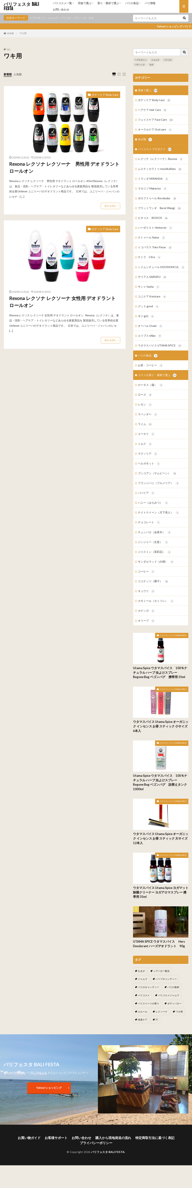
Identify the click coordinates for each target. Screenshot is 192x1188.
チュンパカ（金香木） (154, 532)
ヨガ (91, 17)
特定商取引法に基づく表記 (154, 1138)
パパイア (146, 493)
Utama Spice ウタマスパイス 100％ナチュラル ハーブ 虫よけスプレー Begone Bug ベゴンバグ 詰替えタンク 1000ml (160, 782)
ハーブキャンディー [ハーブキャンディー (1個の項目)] (166, 978)
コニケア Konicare (152, 297)
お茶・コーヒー (150, 365)
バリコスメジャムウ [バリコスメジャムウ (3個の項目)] (168, 995)
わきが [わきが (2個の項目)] (141, 970)
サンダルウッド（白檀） (156, 562)
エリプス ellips (150, 336)
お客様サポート (56, 1138)
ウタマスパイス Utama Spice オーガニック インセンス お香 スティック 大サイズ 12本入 (160, 838)
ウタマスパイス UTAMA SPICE (160, 346)
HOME (10, 33)
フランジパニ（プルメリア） (158, 483)
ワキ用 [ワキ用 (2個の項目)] (179, 1011)
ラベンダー (147, 414)
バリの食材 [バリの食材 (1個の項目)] (173, 987)
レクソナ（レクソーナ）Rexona (160, 159)
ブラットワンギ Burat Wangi (159, 208)
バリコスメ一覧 (62, 3)
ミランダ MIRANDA (153, 179)
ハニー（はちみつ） (153, 503)
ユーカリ (146, 434)
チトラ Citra (149, 257)
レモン (145, 405)
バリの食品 (132, 3)
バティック (79, 17)
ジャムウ (53, 17)
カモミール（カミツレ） (156, 601)
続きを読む (110, 205)
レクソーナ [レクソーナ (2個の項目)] (161, 1011)
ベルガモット (149, 464)
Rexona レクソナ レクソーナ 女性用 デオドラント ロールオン (62, 301)
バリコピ (65, 17)
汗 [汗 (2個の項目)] (157, 1019)
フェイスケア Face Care (155, 120)
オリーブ (146, 621)
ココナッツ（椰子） (153, 581)
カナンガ (146, 611)
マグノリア (147, 454)
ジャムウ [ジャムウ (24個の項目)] (142, 978)
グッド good (148, 306)
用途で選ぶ (84, 3)
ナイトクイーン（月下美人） (158, 513)
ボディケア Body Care (105, 94)
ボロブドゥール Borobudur (157, 198)
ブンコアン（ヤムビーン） (157, 473)
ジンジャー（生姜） (153, 542)
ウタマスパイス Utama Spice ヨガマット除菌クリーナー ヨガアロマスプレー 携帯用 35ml (160, 892)
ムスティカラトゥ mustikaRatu (160, 169)
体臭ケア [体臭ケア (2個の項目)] (142, 1019)
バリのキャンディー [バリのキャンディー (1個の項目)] (148, 987)
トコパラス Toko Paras (155, 247)
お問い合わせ (61, 9)
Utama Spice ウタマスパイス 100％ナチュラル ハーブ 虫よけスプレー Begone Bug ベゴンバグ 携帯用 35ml (160, 672)
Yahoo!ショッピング (49, 1087)
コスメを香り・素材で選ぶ (157, 375)
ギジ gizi (146, 316)
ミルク (145, 444)
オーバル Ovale (150, 326)
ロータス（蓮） (150, 385)
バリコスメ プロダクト (155, 149)
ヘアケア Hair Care (152, 110)
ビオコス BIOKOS (153, 218)
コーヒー (146, 571)
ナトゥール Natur (151, 238)
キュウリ (146, 591)
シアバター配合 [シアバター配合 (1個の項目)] (161, 970)
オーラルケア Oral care (155, 130)
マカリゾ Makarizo (152, 189)
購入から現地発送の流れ (113, 1138)
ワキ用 (22, 33)
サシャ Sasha (149, 287)
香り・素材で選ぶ (108, 3)
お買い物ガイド (29, 1138)
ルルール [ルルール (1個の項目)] (142, 1011)
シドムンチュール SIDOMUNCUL (161, 267)
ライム (145, 424)
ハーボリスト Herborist (155, 228)
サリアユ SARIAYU (152, 277)
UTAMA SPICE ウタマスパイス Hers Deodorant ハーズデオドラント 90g (160, 944)
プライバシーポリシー (96, 1143)
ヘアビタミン (37, 17)
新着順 (8, 74)
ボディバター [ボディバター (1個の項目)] (174, 1003)
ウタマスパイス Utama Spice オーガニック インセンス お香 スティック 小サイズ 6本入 (160, 726)
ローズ (145, 395)
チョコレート (149, 522)
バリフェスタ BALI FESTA (21, 6)
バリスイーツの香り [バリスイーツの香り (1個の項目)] (148, 1003)
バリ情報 (150, 3)
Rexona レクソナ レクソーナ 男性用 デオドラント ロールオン (64, 167)
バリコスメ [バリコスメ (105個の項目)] (144, 995)
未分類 (145, 139)
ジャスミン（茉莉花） (154, 552)
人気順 (18, 74)
